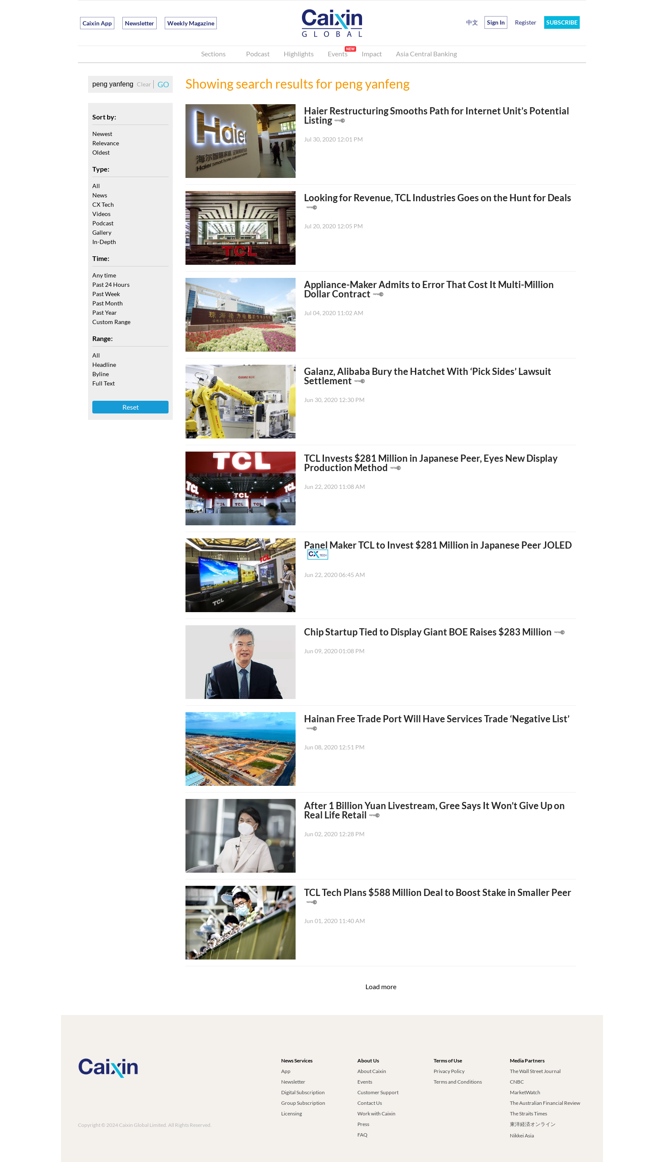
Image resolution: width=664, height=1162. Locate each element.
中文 (472, 22)
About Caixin (371, 1071)
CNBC (517, 1082)
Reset (130, 407)
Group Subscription (303, 1103)
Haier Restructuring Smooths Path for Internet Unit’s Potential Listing (436, 115)
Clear (144, 84)
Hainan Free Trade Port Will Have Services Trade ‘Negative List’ (437, 718)
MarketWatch (525, 1092)
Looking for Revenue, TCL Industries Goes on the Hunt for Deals (437, 197)
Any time (104, 275)
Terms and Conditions (458, 1082)
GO (163, 84)
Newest (102, 133)
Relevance (105, 143)
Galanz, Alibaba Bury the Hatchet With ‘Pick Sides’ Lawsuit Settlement (427, 376)
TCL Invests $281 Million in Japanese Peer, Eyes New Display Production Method (431, 462)
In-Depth (104, 241)
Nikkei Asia (522, 1135)
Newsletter (139, 23)
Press (363, 1124)
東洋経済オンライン (533, 1124)
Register (526, 22)
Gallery (101, 232)
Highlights (299, 54)
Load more (380, 986)
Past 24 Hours (111, 284)
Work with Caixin (376, 1113)
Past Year (104, 312)
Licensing (291, 1113)
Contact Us (369, 1103)
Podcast (258, 54)
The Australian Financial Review (545, 1103)
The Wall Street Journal (535, 1071)
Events (338, 54)
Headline (104, 364)
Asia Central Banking (426, 54)
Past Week (106, 293)
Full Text (103, 383)
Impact (372, 54)
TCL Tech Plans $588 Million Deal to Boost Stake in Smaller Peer (437, 892)
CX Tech (103, 204)
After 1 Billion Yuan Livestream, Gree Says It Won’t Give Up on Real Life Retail (434, 810)
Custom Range (111, 321)
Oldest (101, 152)
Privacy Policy (449, 1071)
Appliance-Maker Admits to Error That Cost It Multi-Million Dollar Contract (429, 289)
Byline (100, 373)
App (285, 1071)
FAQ (362, 1134)
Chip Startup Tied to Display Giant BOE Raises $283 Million (428, 632)
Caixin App (97, 23)
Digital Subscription (303, 1092)
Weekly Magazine (190, 23)
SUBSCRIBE (562, 22)
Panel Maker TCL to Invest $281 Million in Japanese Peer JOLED (438, 545)
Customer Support (377, 1092)
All (96, 185)
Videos (101, 213)
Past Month (107, 303)
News (99, 195)
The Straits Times (528, 1113)
